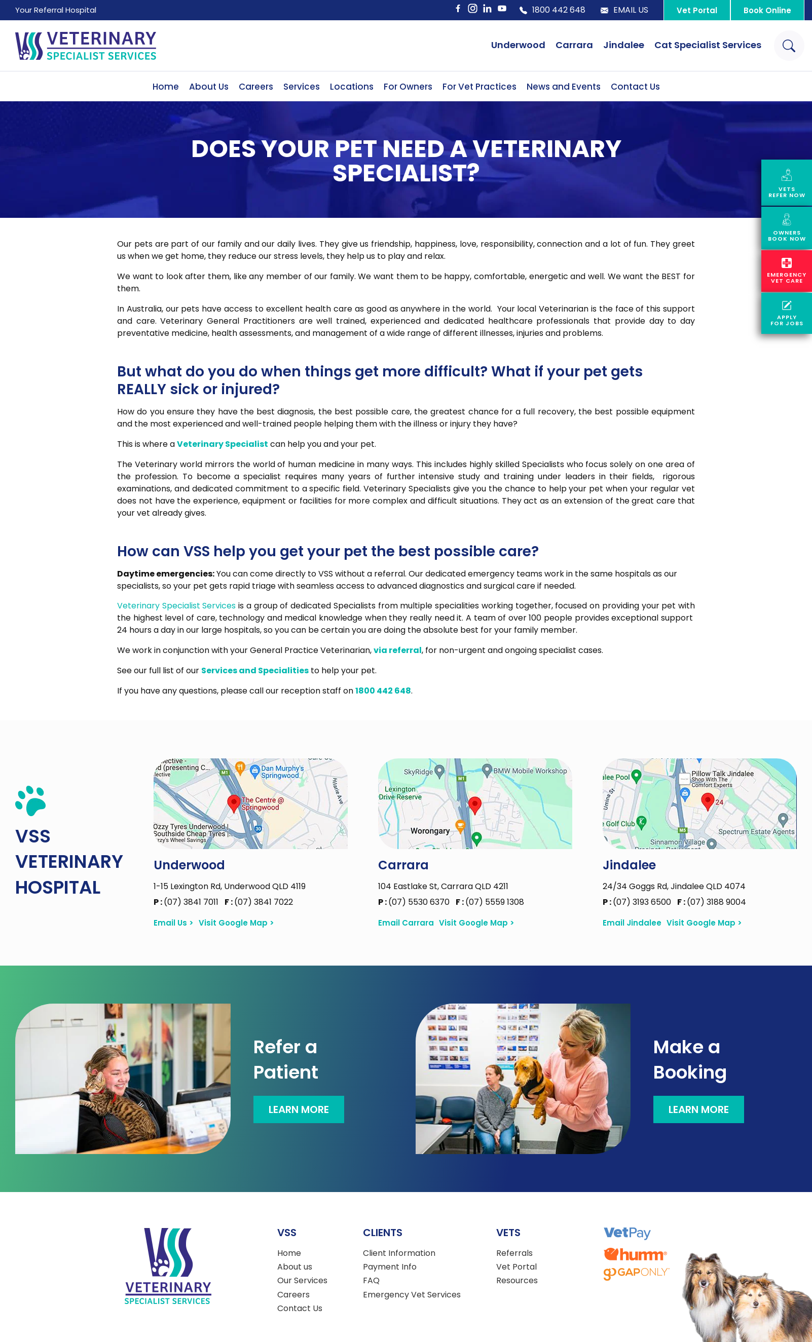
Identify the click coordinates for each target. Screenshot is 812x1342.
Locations (352, 87)
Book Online (767, 10)
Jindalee (623, 45)
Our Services (302, 1280)
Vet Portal (697, 10)
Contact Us (635, 87)
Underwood (518, 45)
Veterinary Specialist (222, 444)
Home (166, 87)
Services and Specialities (255, 670)
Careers (256, 87)
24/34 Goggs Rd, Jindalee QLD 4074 (674, 886)
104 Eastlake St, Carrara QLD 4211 (443, 886)
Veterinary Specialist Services (176, 605)
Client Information (399, 1253)
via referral (398, 650)
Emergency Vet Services (412, 1294)
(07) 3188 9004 (711, 902)
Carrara (574, 45)
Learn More (299, 1109)
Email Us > (174, 923)
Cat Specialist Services (707, 45)
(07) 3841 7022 (259, 902)
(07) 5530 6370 (415, 902)
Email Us (624, 10)
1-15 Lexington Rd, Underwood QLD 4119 (230, 886)
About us (294, 1267)
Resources (517, 1280)
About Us (209, 87)
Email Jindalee (632, 923)
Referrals (514, 1253)
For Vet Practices (479, 87)
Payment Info (390, 1267)
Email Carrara (406, 923)
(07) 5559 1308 (490, 902)
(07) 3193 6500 (638, 902)
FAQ (371, 1280)
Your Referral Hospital (55, 10)
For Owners (408, 87)
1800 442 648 (552, 10)
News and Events (564, 87)
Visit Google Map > (236, 923)
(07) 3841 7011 (187, 902)
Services (301, 87)
